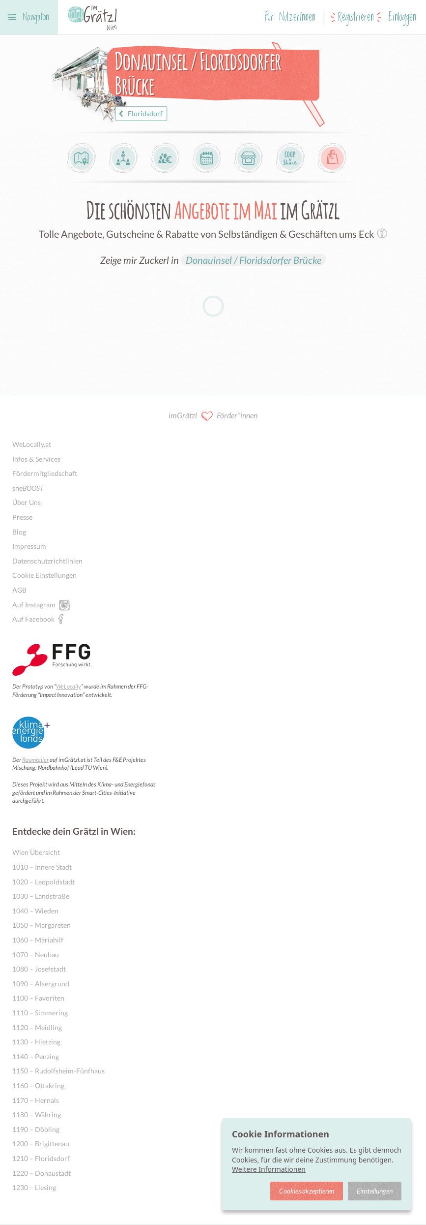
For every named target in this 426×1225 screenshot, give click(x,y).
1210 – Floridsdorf (41, 1158)
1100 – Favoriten (38, 998)
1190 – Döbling (35, 1129)
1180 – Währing (36, 1114)
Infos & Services (36, 459)
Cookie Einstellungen (44, 575)
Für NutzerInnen (290, 17)
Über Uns (26, 502)
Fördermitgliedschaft (44, 473)
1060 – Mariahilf (37, 940)
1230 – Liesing (34, 1187)
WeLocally (68, 686)
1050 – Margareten (41, 925)
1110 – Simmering (40, 1012)
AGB (19, 590)
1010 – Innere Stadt (42, 867)
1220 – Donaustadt (41, 1173)
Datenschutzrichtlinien (47, 561)
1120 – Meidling (37, 1027)
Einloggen (402, 17)
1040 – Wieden (35, 911)
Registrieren (356, 17)
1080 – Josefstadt (39, 969)
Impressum (29, 546)
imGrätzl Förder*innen (213, 416)
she (28, 488)
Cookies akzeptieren (306, 1191)
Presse (22, 517)
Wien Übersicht (36, 852)
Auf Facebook (33, 619)
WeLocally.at (31, 444)
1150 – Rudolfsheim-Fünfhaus (58, 1071)
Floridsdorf (139, 114)
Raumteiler (35, 759)
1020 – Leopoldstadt (43, 882)
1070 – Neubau (35, 954)
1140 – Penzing (35, 1056)
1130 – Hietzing (36, 1041)
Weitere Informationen (269, 1169)
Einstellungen (375, 1191)
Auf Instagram (34, 604)
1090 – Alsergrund (40, 983)
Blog (19, 532)
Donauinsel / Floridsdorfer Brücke (253, 260)
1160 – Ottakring (38, 1085)
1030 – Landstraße (40, 896)
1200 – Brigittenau (40, 1143)
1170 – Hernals (35, 1100)
